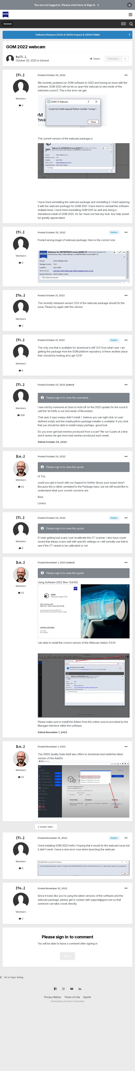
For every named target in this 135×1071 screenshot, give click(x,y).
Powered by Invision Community (67, 1001)
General (44, 60)
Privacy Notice (52, 997)
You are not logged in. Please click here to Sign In (64, 5)
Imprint (87, 997)
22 (21, 486)
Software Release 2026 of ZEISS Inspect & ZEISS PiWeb (68, 34)
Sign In (67, 955)
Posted (51, 75)
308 (21, 415)
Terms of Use (72, 997)
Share (95, 58)
